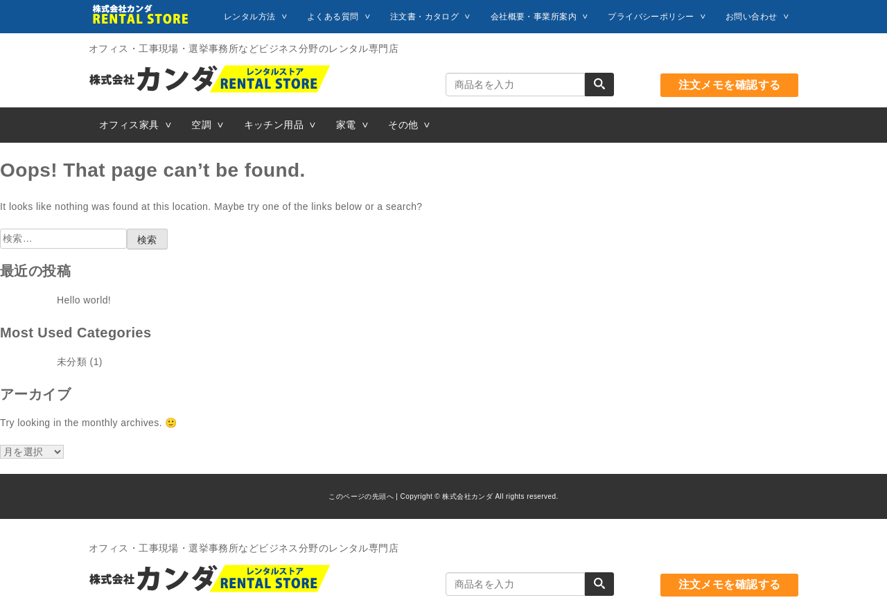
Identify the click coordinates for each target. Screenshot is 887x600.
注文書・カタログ (424, 16)
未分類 (72, 361)
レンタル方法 (250, 16)
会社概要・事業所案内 (534, 16)
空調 (201, 124)
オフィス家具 (129, 124)
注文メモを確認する (729, 85)
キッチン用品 (274, 124)
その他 (403, 124)
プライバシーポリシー (651, 16)
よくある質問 (333, 16)
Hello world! (84, 300)
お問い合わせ (752, 16)
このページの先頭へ (361, 496)
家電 (346, 124)
